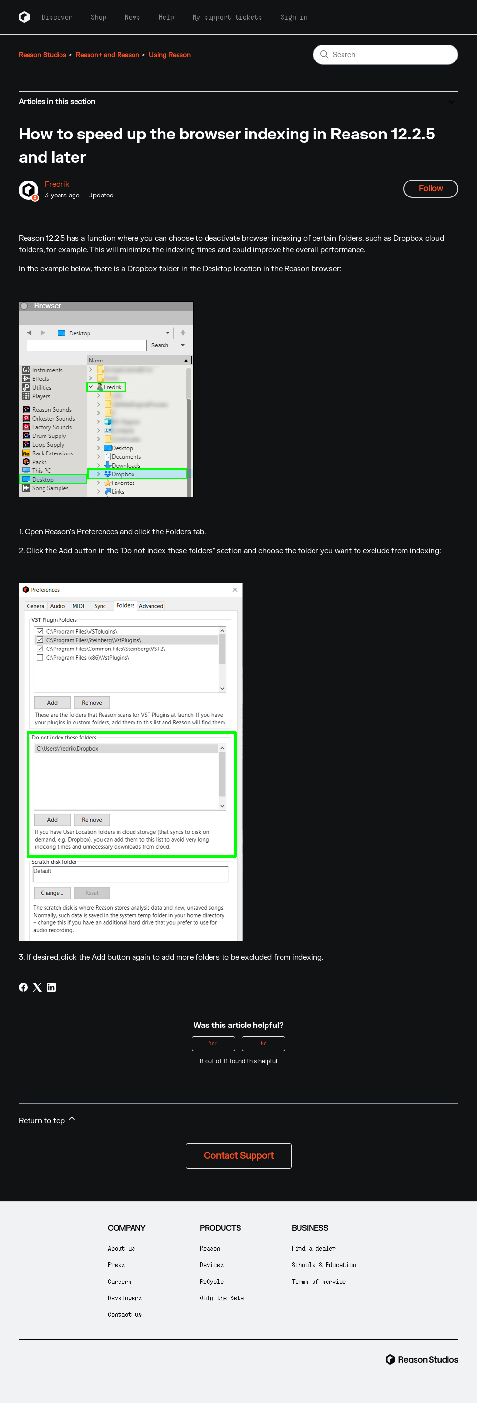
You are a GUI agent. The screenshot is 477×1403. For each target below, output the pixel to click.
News (132, 17)
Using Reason (170, 55)
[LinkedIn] (51, 987)
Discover (57, 17)
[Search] (385, 54)
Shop (98, 17)
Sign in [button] (294, 17)
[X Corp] (37, 987)
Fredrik (57, 184)
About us (121, 1247)
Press (116, 1264)
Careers (120, 1281)
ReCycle (212, 1281)
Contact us (125, 1314)
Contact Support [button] (239, 1156)
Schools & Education (324, 1264)
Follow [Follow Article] (431, 189)
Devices (212, 1264)
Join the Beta (222, 1297)
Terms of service (319, 1281)
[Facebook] (23, 987)
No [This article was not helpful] (264, 1043)
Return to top (47, 1120)
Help (166, 17)
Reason (210, 1247)
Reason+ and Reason (107, 55)
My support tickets (227, 17)
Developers (125, 1297)
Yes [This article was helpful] (213, 1043)
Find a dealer (314, 1247)
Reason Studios (42, 55)
